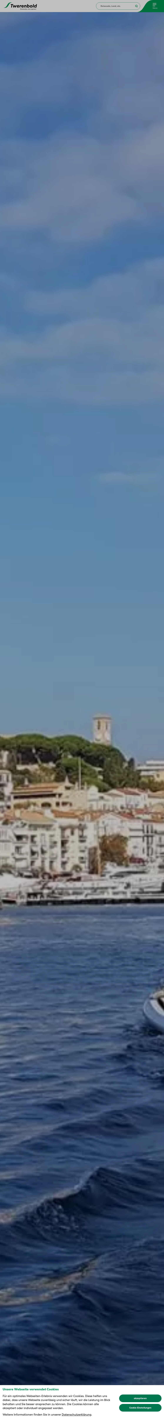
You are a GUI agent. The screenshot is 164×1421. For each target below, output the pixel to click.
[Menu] (155, 6)
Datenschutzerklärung (76, 1414)
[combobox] (118, 6)
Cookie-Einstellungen (140, 1407)
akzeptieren (140, 1398)
